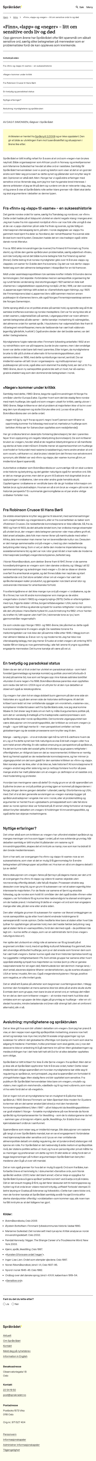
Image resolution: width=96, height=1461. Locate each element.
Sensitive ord (13, 1280)
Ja (7, 1304)
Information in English (15, 1356)
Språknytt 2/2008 (45, 136)
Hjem (5, 17)
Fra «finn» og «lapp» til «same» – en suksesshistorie (27, 66)
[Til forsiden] (12, 7)
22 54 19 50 (9, 1389)
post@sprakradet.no (14, 1395)
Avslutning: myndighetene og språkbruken (23, 108)
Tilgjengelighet (11, 1449)
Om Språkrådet (11, 1340)
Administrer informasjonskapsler (21, 1444)
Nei (17, 1304)
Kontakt (7, 1345)
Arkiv (15, 17)
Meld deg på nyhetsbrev (17, 1351)
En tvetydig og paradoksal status (18, 91)
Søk (79, 7)
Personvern (9, 1434)
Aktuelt (7, 1335)
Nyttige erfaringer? (12, 100)
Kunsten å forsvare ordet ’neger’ (24, 1254)
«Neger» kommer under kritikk (17, 74)
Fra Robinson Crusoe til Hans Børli (19, 83)
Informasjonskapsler (14, 1439)
